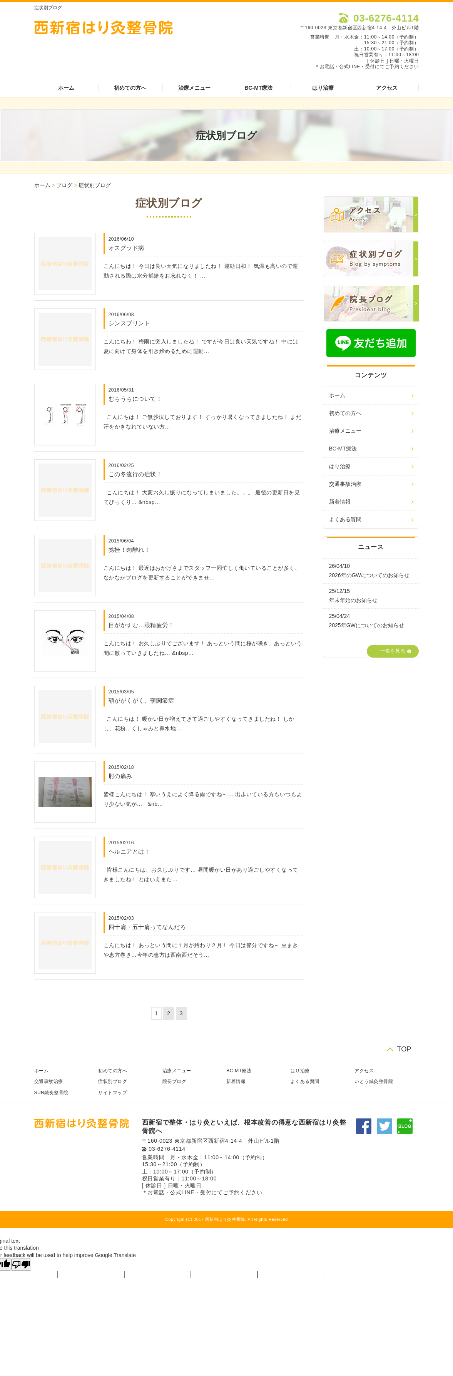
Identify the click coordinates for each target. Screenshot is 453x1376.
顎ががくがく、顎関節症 (141, 700)
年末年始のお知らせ (353, 600)
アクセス (387, 88)
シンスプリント (129, 323)
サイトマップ (112, 1092)
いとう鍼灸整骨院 (373, 1081)
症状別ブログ (95, 185)
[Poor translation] (21, 1265)
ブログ (64, 185)
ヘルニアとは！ (129, 851)
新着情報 (340, 502)
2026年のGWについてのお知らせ (369, 575)
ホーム (66, 88)
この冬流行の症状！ (135, 474)
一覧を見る (392, 651)
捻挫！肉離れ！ (129, 549)
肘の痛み (120, 776)
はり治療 (323, 88)
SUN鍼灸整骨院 (51, 1092)
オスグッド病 (126, 247)
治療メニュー (194, 88)
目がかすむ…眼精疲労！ (141, 625)
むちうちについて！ (135, 398)
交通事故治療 (345, 484)
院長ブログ (174, 1081)
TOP (404, 1049)
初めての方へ (130, 88)
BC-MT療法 (258, 88)
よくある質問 (345, 519)
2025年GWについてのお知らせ (366, 625)
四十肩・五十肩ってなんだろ (147, 927)
